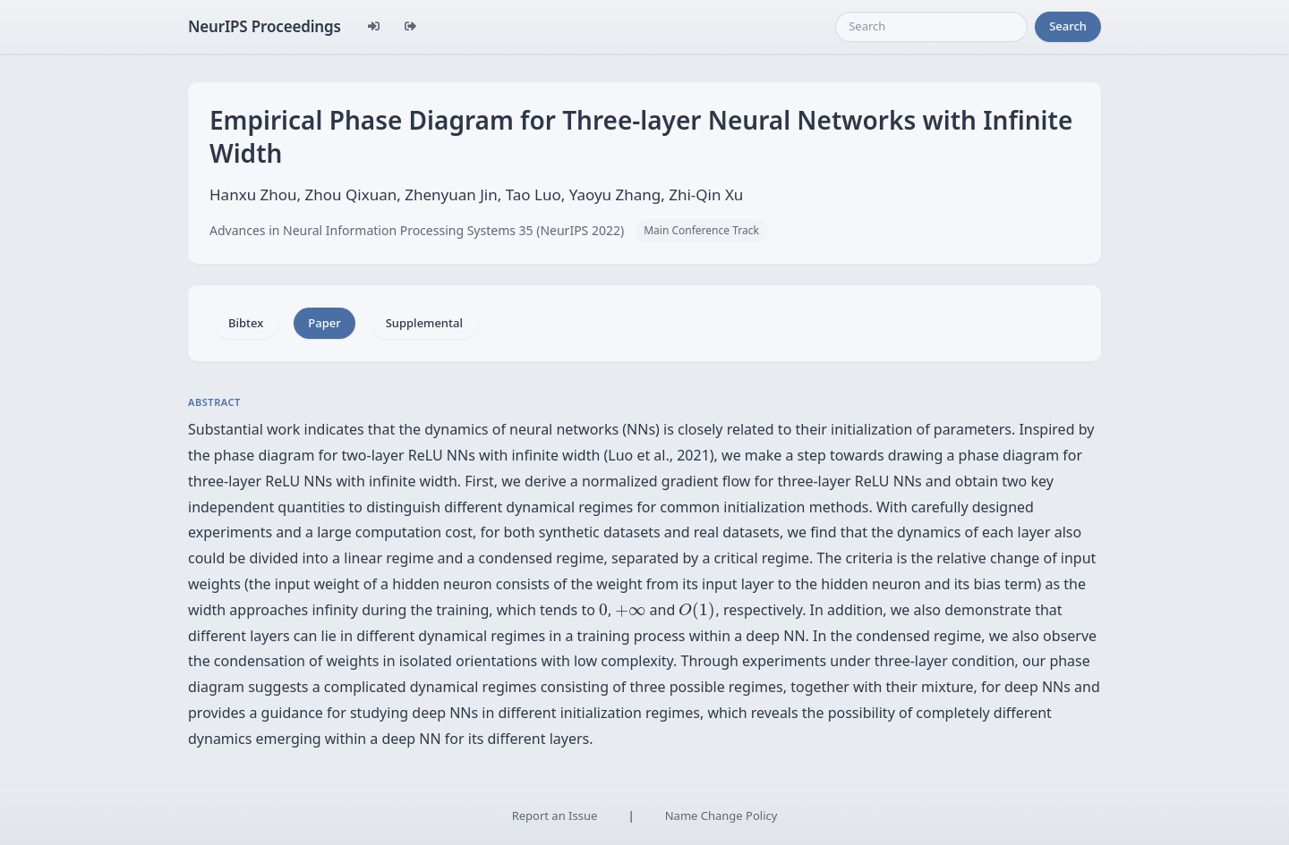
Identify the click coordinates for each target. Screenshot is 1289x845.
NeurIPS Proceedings (264, 26)
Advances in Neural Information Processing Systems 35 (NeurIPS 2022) (416, 230)
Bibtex (245, 323)
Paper (324, 323)
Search (1068, 26)
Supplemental (424, 323)
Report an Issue (555, 815)
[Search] (931, 27)
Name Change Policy (721, 815)
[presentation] (603, 610)
